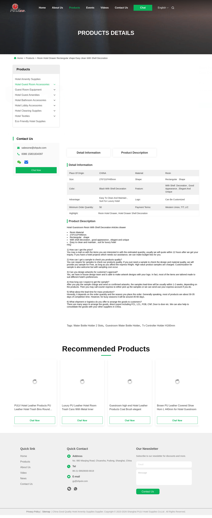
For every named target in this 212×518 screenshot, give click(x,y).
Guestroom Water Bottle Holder (122, 325)
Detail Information (88, 152)
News (23, 478)
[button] (21, 389)
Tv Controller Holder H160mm (158, 325)
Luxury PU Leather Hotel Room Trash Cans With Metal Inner (79, 407)
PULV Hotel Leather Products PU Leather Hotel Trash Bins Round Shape (32, 407)
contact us (148, 491)
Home (42, 7)
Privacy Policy (33, 511)
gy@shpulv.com (80, 481)
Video (23, 473)
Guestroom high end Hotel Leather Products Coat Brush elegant (128, 407)
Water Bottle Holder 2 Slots (88, 325)
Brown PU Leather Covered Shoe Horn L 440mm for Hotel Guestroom (176, 407)
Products (74, 7)
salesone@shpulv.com (34, 147)
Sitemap (46, 511)
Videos (104, 7)
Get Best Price (151, 105)
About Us (57, 7)
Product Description (134, 152)
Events (90, 7)
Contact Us (121, 7)
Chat (143, 7)
